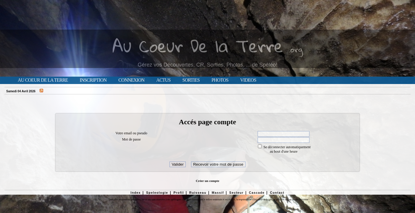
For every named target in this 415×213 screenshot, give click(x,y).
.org (296, 49)
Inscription (93, 80)
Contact (277, 192)
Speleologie (157, 192)
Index (135, 192)
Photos (219, 80)
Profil (178, 192)
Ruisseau (197, 192)
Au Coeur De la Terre (197, 46)
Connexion (131, 80)
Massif (218, 192)
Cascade (256, 192)
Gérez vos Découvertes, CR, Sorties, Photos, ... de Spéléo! (207, 65)
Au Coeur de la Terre (43, 80)
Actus (163, 80)
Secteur (236, 192)
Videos (248, 80)
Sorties (191, 80)
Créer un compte (207, 181)
